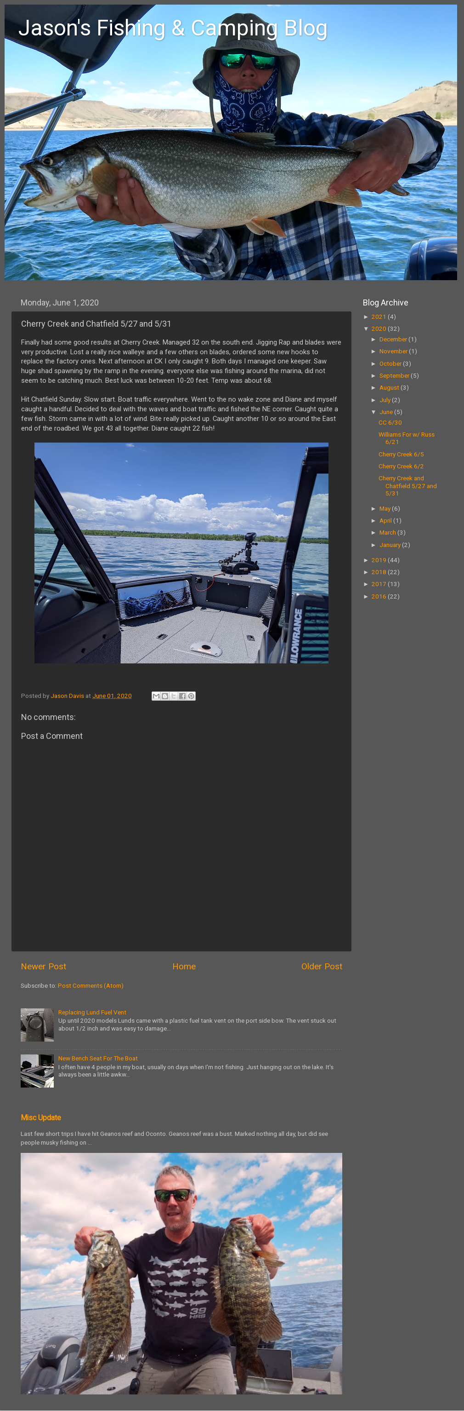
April (386, 520)
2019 (380, 560)
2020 (380, 328)
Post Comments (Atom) (91, 985)
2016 (380, 596)
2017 (380, 583)
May (385, 508)
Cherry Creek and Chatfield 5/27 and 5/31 (408, 485)
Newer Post (43, 966)
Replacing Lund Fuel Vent (92, 1012)
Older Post (321, 966)
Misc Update (41, 1117)
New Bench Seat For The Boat (98, 1058)
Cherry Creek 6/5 (401, 454)
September (395, 375)
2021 (380, 316)
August (390, 387)
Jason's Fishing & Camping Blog (173, 28)
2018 (380, 572)
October (391, 363)
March (388, 532)
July (385, 399)
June (386, 411)
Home (184, 966)
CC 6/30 (390, 422)
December (393, 339)
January (390, 544)
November (394, 351)
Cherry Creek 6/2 (401, 466)
